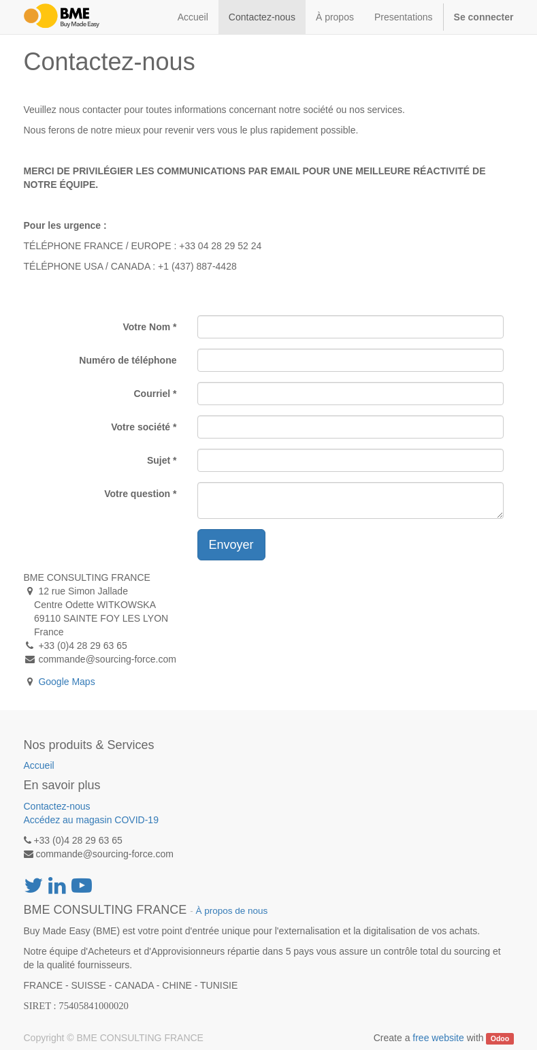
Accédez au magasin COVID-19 (91, 819)
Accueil (39, 765)
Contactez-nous (57, 806)
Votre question (137, 493)
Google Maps (66, 681)
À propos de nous (231, 911)
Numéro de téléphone (127, 360)
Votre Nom (146, 326)
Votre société (140, 426)
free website (437, 1037)
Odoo (500, 1038)
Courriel (151, 393)
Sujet (158, 460)
